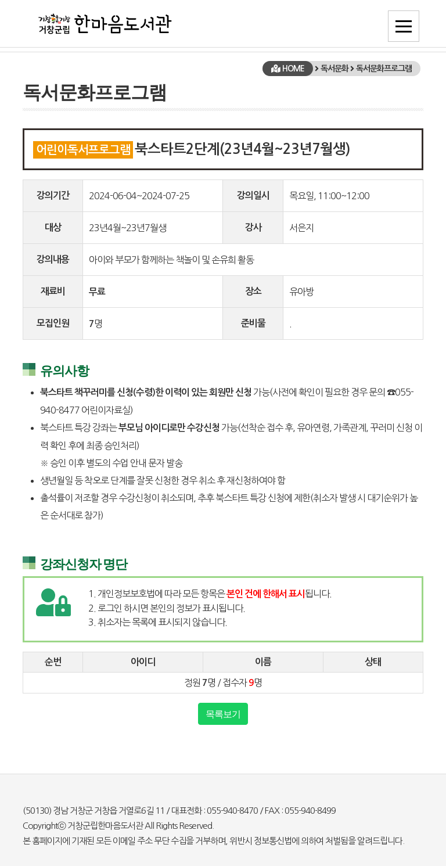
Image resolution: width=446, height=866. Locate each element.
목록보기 (223, 714)
